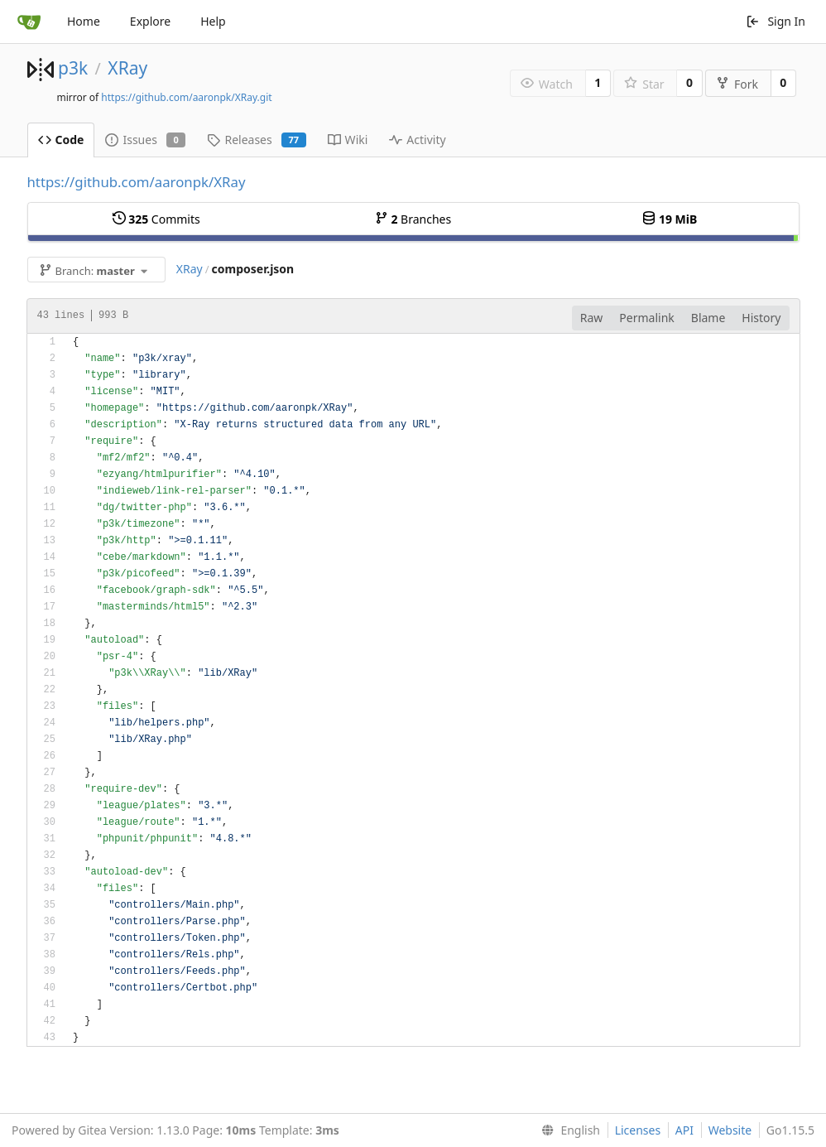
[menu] (567, 1130)
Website (730, 1130)
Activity (417, 139)
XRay (127, 68)
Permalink (646, 317)
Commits (156, 219)
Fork (737, 84)
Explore (150, 21)
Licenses (638, 1130)
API (684, 1130)
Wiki (348, 139)
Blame (708, 317)
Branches (413, 219)
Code (61, 139)
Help (213, 21)
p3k (73, 68)
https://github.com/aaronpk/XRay (136, 181)
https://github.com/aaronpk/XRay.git (186, 97)
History (761, 317)
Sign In (775, 21)
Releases (256, 139)
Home (83, 21)
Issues (145, 139)
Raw (591, 317)
